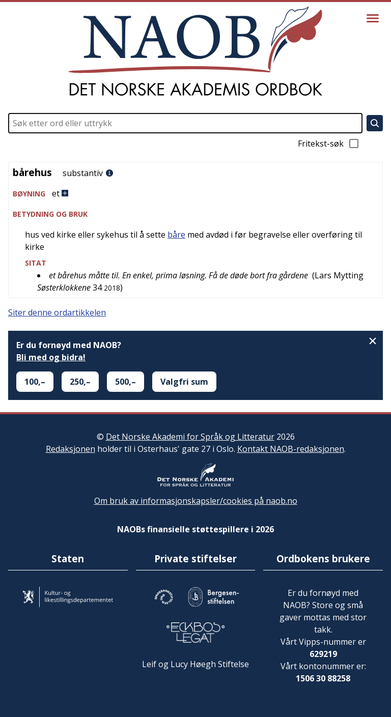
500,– (125, 381)
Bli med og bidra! (51, 357)
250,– (80, 381)
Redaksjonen (70, 448)
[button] (195, 193)
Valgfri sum (184, 381)
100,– (34, 381)
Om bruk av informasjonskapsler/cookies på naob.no (195, 500)
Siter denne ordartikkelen (57, 312)
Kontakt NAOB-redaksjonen (290, 448)
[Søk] (375, 123)
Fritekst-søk (329, 143)
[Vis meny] (372, 18)
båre (176, 234)
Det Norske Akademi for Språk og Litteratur (190, 436)
